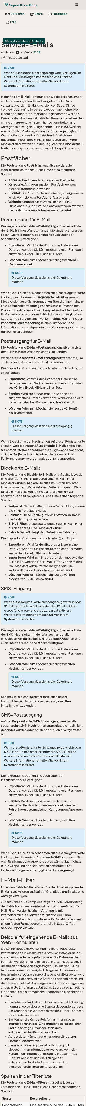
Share (36, 14)
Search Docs (39, 1096)
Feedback (58, 14)
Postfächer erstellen (22, 1080)
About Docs (61, 1096)
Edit (11, 22)
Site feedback (16, 1096)
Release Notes (57, 1092)
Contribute (11, 1101)
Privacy (76, 1092)
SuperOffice (13, 1092)
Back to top (30, 1101)
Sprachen (14, 14)
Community (34, 1092)
